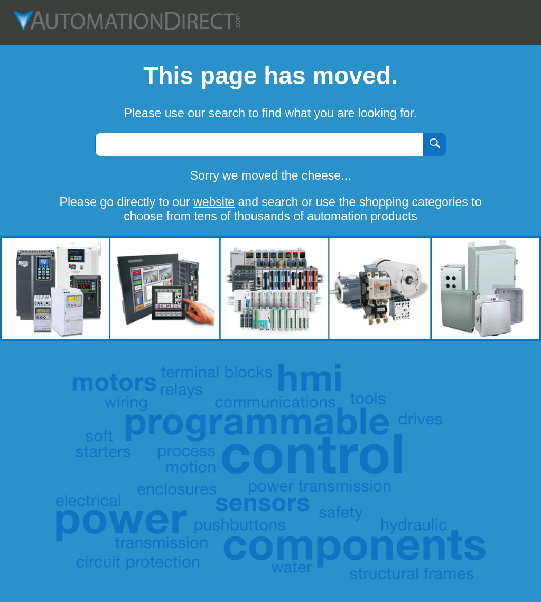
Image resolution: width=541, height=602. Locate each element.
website (214, 202)
